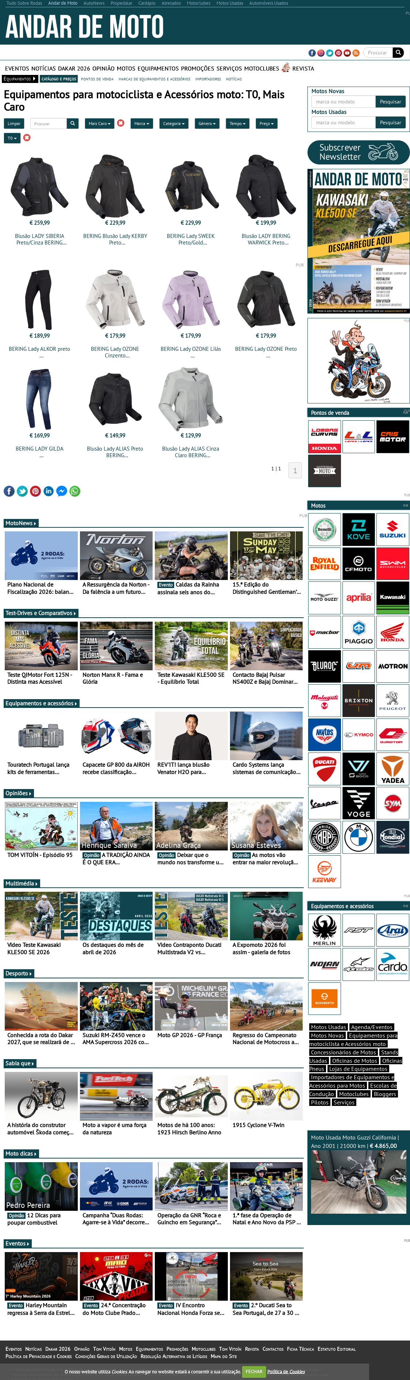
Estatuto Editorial (337, 1349)
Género (207, 123)
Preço (267, 123)
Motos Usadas (328, 1027)
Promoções (197, 68)
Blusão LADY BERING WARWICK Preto (266, 239)
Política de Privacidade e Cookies (38, 1356)
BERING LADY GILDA (40, 448)
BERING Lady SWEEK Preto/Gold (191, 239)
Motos (126, 68)
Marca (141, 123)
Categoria (174, 123)
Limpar (14, 123)
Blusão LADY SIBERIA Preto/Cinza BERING (39, 239)
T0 (12, 138)
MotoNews (21, 523)
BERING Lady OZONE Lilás (191, 348)
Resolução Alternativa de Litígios (174, 1356)
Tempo (238, 123)
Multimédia (21, 883)
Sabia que (20, 1063)
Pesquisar (390, 101)
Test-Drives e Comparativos (41, 613)
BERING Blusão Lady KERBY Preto (115, 239)
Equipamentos (158, 68)
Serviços (229, 68)
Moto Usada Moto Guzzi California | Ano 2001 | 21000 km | (358, 1174)
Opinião (103, 68)
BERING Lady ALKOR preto (39, 348)
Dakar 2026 (74, 68)
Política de (285, 1371)
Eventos (17, 68)
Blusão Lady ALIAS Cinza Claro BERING (190, 452)
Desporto (18, 973)
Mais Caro (100, 123)
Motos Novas (327, 1035)
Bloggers (385, 1093)
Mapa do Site (224, 1356)
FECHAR (254, 1371)
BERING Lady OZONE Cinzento (115, 352)
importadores (208, 78)
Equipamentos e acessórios (41, 703)
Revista (303, 68)
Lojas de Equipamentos (358, 1068)
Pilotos (320, 1102)
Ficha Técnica (300, 1349)
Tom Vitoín (104, 1349)
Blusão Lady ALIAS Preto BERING (115, 452)
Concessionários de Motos (343, 1052)
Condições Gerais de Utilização (106, 1356)
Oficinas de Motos (354, 1060)
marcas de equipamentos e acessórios (154, 78)
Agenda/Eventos (371, 1027)
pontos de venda (97, 78)
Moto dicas (21, 1153)
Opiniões (18, 793)
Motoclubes (261, 68)
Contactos (273, 1349)
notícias (234, 78)
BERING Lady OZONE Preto (266, 348)
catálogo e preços (59, 78)
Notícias (43, 68)
